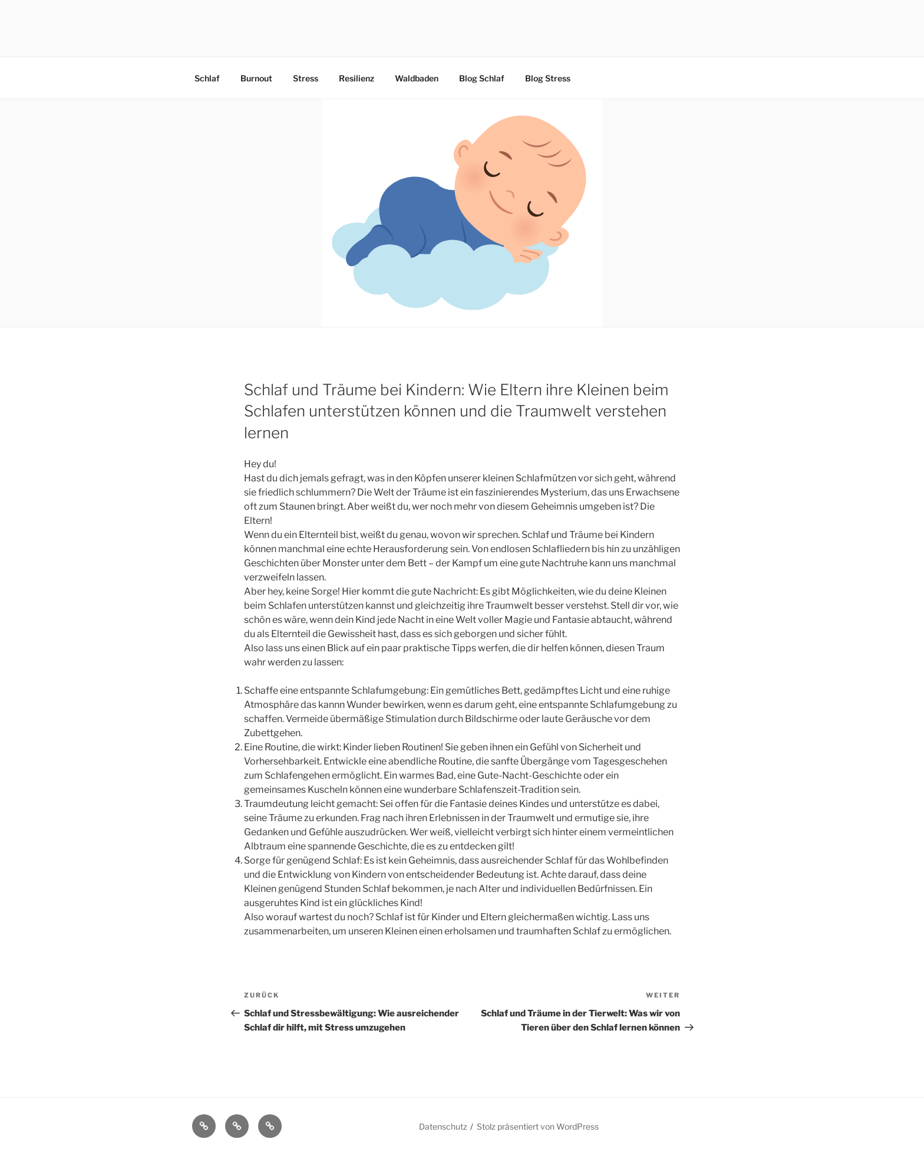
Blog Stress (547, 78)
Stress (305, 78)
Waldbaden (416, 78)
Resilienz (356, 78)
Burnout (256, 78)
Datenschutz (443, 1126)
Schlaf (207, 78)
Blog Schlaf (481, 78)
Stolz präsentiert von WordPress (538, 1126)
